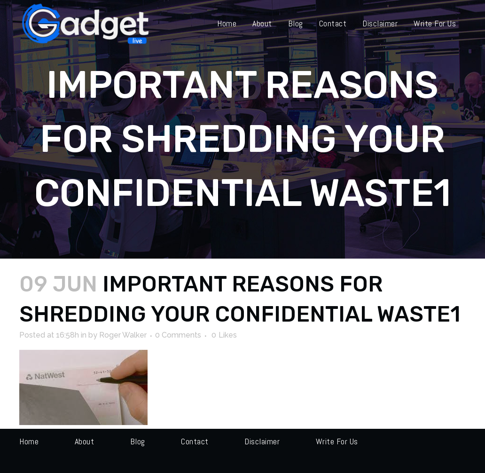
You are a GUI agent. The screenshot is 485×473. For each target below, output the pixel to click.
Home (29, 441)
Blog (137, 441)
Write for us (337, 441)
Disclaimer (262, 441)
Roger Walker (123, 335)
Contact (195, 441)
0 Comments (178, 335)
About (84, 441)
